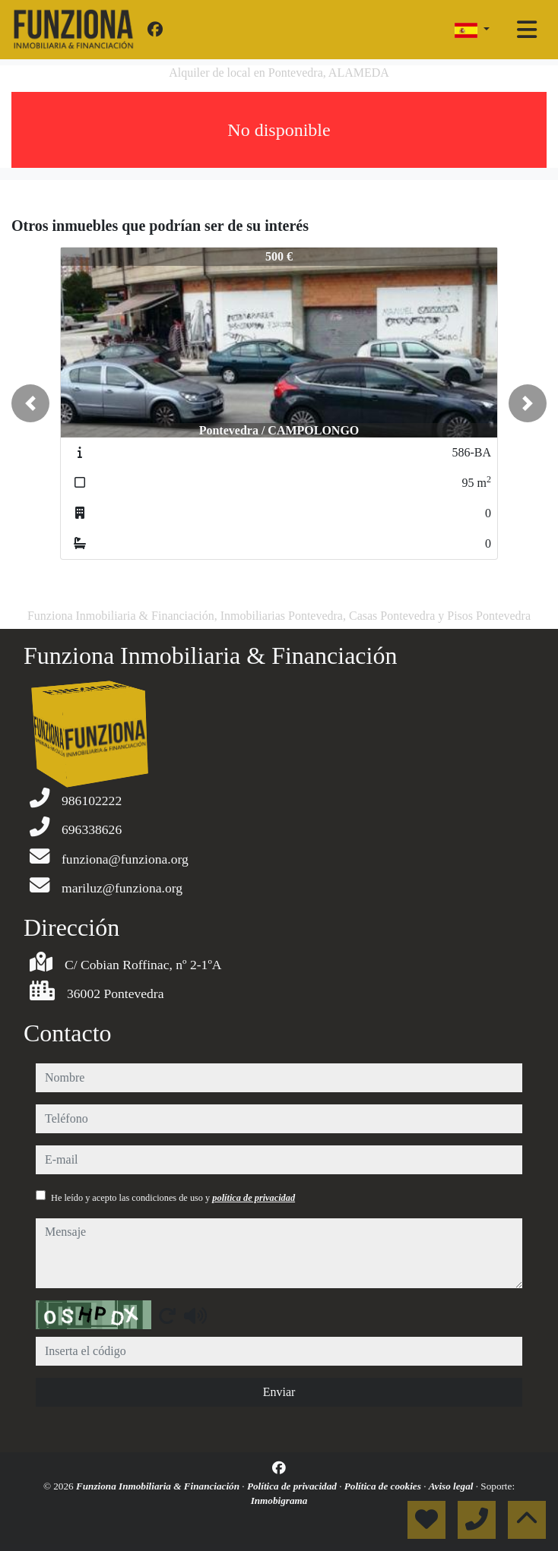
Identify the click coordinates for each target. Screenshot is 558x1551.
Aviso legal (452, 1486)
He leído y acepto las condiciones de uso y (173, 1197)
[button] (30, 403)
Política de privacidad (293, 1486)
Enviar (279, 1391)
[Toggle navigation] (527, 29)
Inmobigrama (279, 1500)
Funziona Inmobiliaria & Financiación (159, 1486)
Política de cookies (383, 1486)
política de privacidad (253, 1197)
